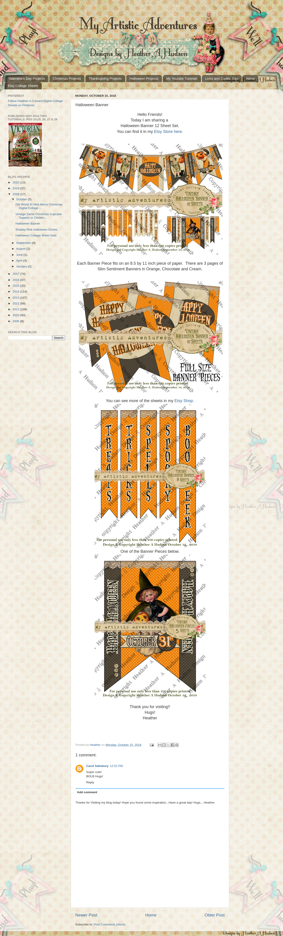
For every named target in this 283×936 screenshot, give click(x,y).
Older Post (215, 915)
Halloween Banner (27, 223)
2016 (16, 280)
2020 (16, 182)
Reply (90, 782)
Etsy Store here (168, 131)
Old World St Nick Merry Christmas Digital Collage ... (38, 206)
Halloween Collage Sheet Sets (35, 235)
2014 (16, 291)
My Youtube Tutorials (181, 78)
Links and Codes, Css (221, 78)
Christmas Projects (67, 78)
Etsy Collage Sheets (23, 86)
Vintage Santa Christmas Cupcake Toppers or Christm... (38, 215)
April (19, 260)
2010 (16, 315)
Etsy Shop (184, 401)
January (22, 266)
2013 (16, 297)
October (22, 199)
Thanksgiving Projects (105, 78)
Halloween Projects (144, 78)
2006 (16, 321)
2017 (16, 273)
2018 (16, 194)
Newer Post (86, 915)
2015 (16, 285)
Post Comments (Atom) (109, 924)
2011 (16, 309)
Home (250, 78)
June (20, 254)
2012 (16, 303)
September (24, 242)
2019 (16, 188)
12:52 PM (116, 766)
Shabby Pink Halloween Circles (36, 229)
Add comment (87, 792)
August (21, 248)
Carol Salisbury (97, 766)
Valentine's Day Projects (27, 78)
